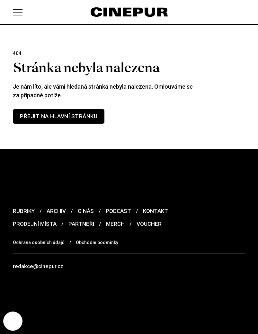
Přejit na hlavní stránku (58, 116)
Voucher (149, 224)
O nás (86, 211)
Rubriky (24, 211)
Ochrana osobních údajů (39, 242)
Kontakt (155, 211)
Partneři (81, 224)
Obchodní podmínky (97, 242)
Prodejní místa (35, 224)
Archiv (56, 211)
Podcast (118, 211)
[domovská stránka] (129, 12)
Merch (115, 224)
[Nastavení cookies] (12, 321)
